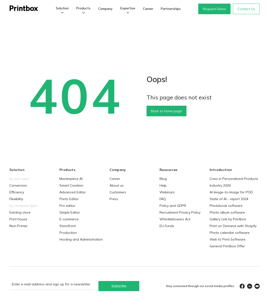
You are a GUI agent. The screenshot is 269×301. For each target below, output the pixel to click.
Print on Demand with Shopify (233, 226)
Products (83, 8)
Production (68, 232)
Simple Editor (69, 212)
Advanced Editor (72, 192)
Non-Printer (18, 226)
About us (116, 185)
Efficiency (16, 192)
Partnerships (171, 9)
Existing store (20, 212)
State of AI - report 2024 (229, 199)
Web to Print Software (227, 239)
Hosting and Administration (81, 239)
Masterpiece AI (71, 179)
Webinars (167, 192)
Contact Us (246, 9)
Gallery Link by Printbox (228, 219)
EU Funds (167, 226)
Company (105, 9)
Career (148, 9)
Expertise (127, 8)
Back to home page (166, 111)
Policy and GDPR (173, 205)
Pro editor (67, 205)
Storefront (67, 226)
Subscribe (118, 286)
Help (163, 185)
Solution (62, 8)
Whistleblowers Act (175, 219)
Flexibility (16, 199)
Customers (117, 192)
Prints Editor (69, 199)
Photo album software (227, 212)
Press (113, 199)
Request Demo (214, 9)
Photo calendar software (230, 232)
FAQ (163, 199)
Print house (18, 219)
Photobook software (226, 205)
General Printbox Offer (227, 246)
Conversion (18, 185)
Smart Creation (71, 185)
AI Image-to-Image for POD (231, 192)
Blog (163, 179)
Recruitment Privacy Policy (180, 212)
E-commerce (69, 219)
